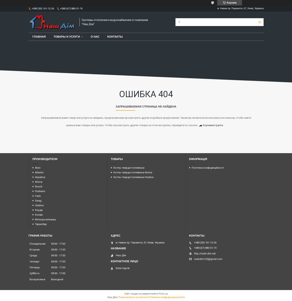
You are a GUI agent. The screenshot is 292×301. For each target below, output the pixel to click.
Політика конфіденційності (208, 167)
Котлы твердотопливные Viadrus (133, 177)
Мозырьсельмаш (45, 219)
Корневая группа (213, 125)
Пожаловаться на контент (132, 297)
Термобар (41, 224)
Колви (39, 214)
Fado (38, 195)
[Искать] (260, 22)
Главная (39, 36)
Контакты (115, 36)
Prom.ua (163, 293)
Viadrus (39, 205)
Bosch (38, 186)
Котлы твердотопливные (128, 167)
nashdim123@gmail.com (208, 259)
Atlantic (39, 172)
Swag (38, 200)
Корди (39, 210)
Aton (38, 167)
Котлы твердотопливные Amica (132, 172)
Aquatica (40, 177)
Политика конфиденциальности (167, 297)
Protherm (40, 191)
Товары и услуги (66, 36)
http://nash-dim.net (205, 253)
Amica (38, 181)
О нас (95, 36)
